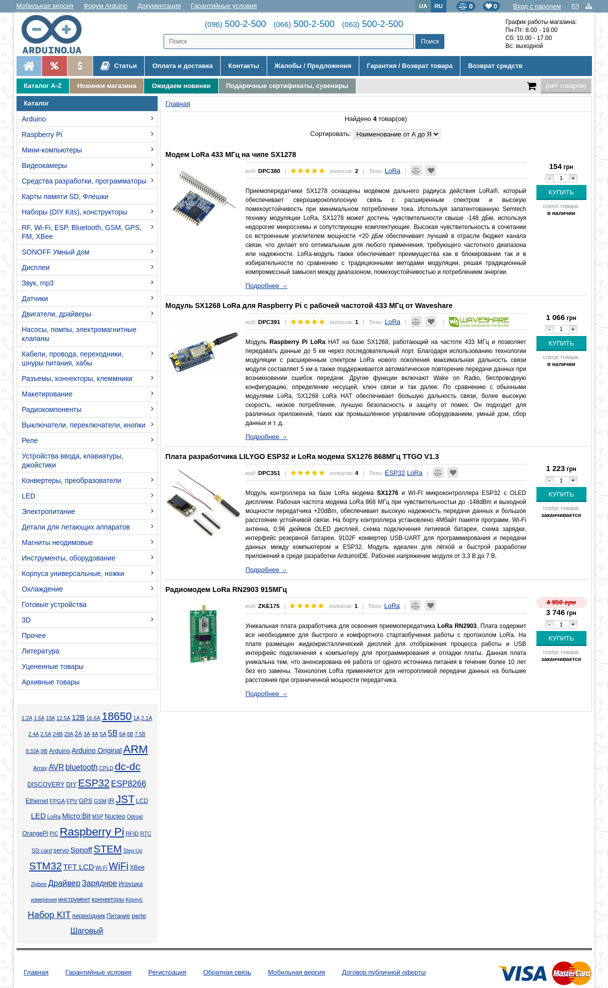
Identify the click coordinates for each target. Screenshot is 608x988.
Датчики (35, 298)
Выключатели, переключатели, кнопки (84, 425)
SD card (42, 851)
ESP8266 (129, 783)
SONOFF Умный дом (56, 252)
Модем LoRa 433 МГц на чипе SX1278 (231, 154)
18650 (117, 716)
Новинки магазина (106, 86)
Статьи (119, 66)
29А (68, 734)
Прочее (34, 636)
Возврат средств (495, 66)
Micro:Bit (76, 816)
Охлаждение (42, 589)
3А (87, 734)
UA (423, 5)
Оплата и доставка (182, 66)
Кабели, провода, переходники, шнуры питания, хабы (73, 358)
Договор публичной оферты (384, 972)
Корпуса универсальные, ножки (73, 574)
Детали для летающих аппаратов (76, 527)
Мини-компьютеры (52, 150)
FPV (72, 801)
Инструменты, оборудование (69, 558)
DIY (71, 784)
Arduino (34, 119)
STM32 (45, 866)
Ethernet (37, 801)
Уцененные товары (53, 666)
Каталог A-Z (43, 86)
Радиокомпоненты (52, 410)
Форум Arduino (106, 6)
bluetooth (82, 767)
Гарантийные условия (224, 6)
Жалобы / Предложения (313, 66)
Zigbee (39, 884)
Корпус (134, 899)
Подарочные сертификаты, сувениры (287, 86)
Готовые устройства (54, 604)
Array (40, 767)
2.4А (34, 734)
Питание (118, 916)
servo (61, 850)
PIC (54, 833)
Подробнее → (267, 286)
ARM (135, 749)
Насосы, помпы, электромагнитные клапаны (79, 334)
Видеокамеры (44, 166)
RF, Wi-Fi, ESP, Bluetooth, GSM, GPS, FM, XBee (82, 232)
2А (78, 734)
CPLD (106, 768)
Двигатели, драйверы (57, 314)
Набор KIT (49, 915)
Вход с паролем (537, 6)
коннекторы (108, 899)
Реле (30, 440)
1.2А (27, 718)
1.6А (39, 718)
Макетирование (47, 394)
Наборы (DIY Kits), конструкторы (75, 212)
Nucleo (115, 816)
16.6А (93, 718)
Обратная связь (227, 972)
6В (130, 734)
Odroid (135, 817)
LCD (142, 801)
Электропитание (49, 512)
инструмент (74, 899)
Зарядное (100, 883)
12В (78, 718)
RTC (145, 833)
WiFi (118, 866)
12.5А (64, 718)
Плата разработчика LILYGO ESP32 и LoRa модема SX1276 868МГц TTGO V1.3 (302, 456)
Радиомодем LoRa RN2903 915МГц (226, 590)
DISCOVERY (46, 784)
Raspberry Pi (42, 134)
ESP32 (94, 783)
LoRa (54, 817)
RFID (132, 833)
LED (29, 496)
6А (122, 734)
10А (50, 718)
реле (139, 916)
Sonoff (81, 850)
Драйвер (64, 883)
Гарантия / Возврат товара (409, 66)
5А (103, 734)
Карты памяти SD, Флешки (65, 196)
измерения (44, 899)
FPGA (57, 801)
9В (44, 751)
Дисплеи (36, 268)
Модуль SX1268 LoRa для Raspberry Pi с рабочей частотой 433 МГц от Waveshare (309, 306)
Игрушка (131, 884)
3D (26, 620)
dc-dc (127, 766)
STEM (108, 849)
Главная (36, 972)
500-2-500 (235, 24)
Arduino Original (97, 750)
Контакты (243, 66)
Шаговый (87, 930)
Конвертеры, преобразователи (72, 480)
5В (113, 733)
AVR (56, 767)
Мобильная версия (45, 6)
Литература (41, 651)
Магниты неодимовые (57, 542)
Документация (159, 6)
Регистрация (167, 972)
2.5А (46, 734)
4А (95, 734)
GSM (100, 801)
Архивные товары (51, 682)
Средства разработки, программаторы (84, 181)
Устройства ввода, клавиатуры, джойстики (73, 460)
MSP (97, 817)
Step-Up (132, 851)
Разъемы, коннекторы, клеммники (77, 378)
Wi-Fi (102, 867)
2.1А (146, 718)
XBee (137, 867)
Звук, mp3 (38, 283)
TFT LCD (78, 866)
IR (111, 801)
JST (125, 800)
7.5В (140, 734)
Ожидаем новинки (181, 86)
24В (58, 734)
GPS (86, 801)
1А (136, 718)
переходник (88, 916)
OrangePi (36, 833)
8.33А (32, 751)
